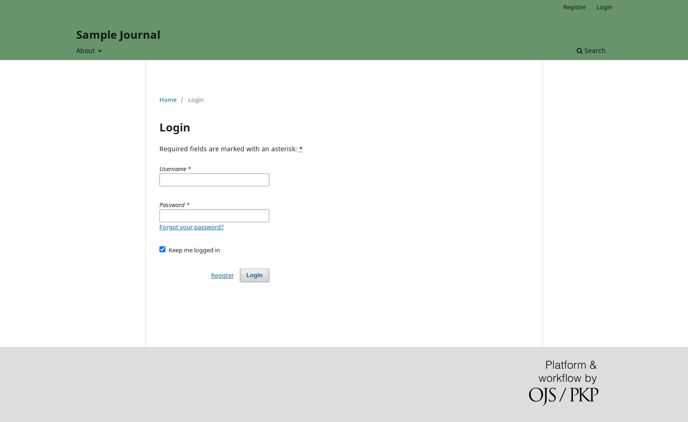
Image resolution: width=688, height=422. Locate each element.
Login (604, 7)
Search (591, 50)
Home (168, 99)
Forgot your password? (191, 227)
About (86, 50)
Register (574, 7)
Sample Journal (118, 34)
